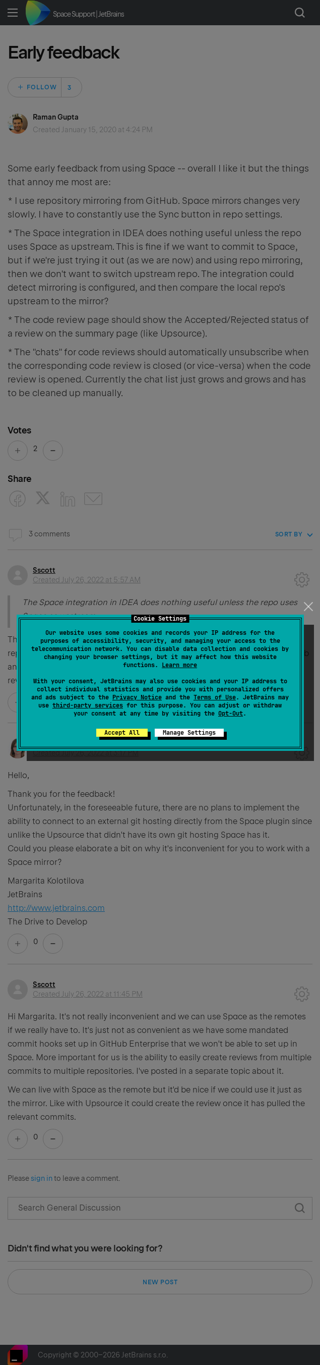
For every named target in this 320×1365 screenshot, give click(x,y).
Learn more (179, 665)
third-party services (87, 705)
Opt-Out (230, 713)
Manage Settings (189, 733)
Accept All (122, 733)
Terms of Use (215, 697)
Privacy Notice (137, 697)
